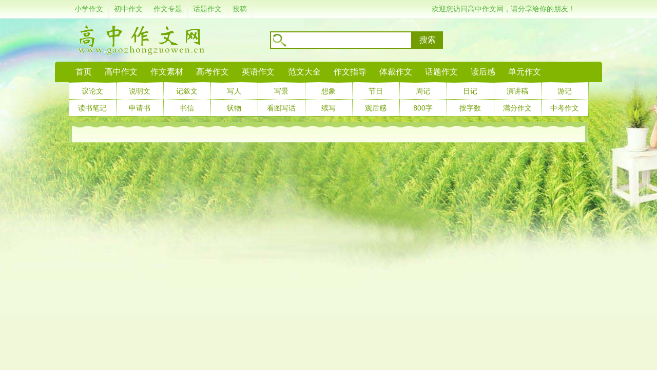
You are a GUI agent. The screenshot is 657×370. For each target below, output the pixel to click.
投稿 (240, 9)
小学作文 (88, 9)
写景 (281, 91)
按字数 (470, 108)
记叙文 (187, 91)
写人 (234, 91)
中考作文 (564, 108)
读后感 (483, 71)
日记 (470, 91)
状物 (234, 108)
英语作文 (258, 71)
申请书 (139, 108)
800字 (422, 108)
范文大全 (304, 71)
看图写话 (281, 108)
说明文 (139, 91)
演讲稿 (517, 91)
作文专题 (167, 9)
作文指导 (350, 71)
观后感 (376, 108)
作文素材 (166, 71)
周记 (423, 91)
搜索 (427, 39)
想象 (328, 91)
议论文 (92, 91)
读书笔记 (92, 108)
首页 (83, 71)
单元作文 (524, 71)
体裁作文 (395, 71)
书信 (187, 108)
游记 (564, 91)
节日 (376, 91)
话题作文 (207, 9)
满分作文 (517, 108)
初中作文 (128, 9)
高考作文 (212, 71)
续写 (328, 108)
